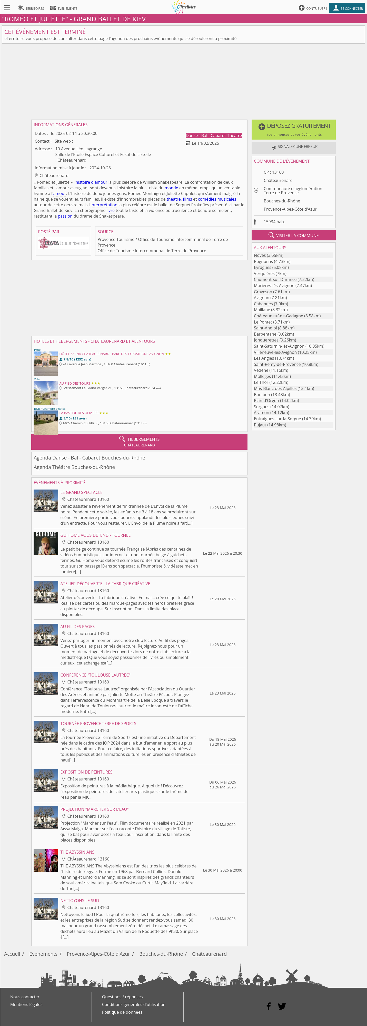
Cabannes (263, 304)
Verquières (264, 273)
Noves (260, 255)
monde (171, 188)
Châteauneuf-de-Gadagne (278, 316)
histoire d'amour (91, 182)
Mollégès (262, 376)
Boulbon (262, 394)
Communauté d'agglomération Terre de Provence (293, 191)
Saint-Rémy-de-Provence (277, 364)
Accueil (12, 953)
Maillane (262, 309)
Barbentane (265, 334)
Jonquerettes (266, 340)
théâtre (174, 199)
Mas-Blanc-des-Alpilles (275, 388)
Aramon (261, 412)
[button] (294, 130)
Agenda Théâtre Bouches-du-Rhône (74, 467)
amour (59, 193)
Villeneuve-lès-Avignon (275, 352)
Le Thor (261, 382)
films (187, 199)
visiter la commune (294, 235)
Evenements (43, 953)
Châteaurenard (278, 180)
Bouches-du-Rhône (282, 201)
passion (65, 216)
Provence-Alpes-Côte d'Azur (290, 209)
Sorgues (261, 406)
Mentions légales (26, 1004)
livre (110, 210)
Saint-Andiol (265, 328)
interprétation (104, 205)
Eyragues (262, 267)
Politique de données (122, 1012)
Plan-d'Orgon (266, 400)
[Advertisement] (184, 82)
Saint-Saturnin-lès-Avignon (279, 346)
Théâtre (234, 135)
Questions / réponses (122, 997)
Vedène (261, 370)
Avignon (261, 297)
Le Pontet (263, 322)
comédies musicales (217, 199)
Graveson (263, 292)
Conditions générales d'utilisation (134, 1004)
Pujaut (260, 425)
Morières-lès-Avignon (274, 285)
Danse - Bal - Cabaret (206, 135)
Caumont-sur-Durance (275, 279)
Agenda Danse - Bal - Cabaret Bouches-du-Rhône (89, 457)
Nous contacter (24, 997)
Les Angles (264, 358)
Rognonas (263, 261)
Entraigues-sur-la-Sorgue (277, 419)
